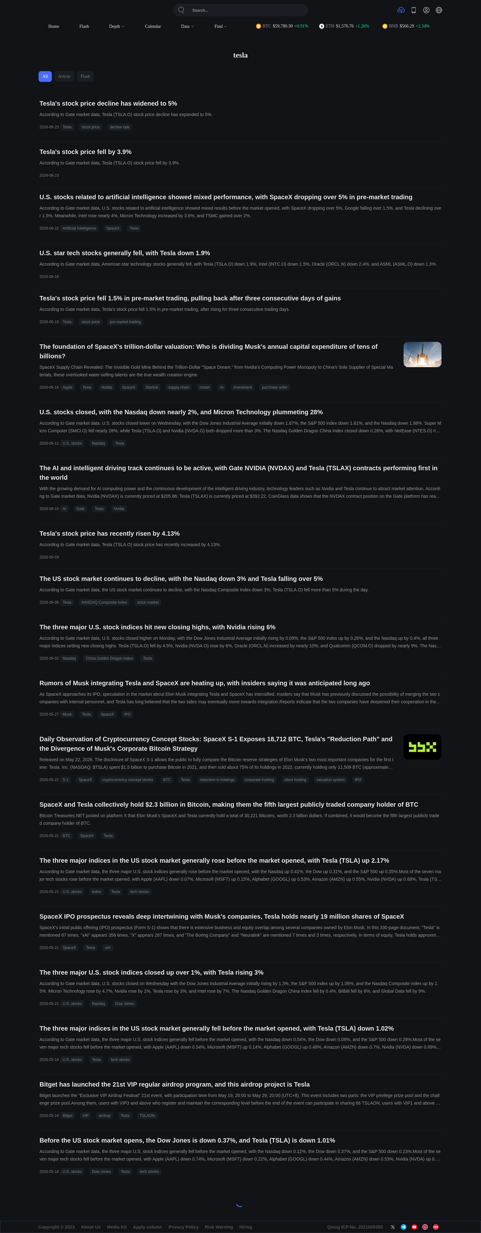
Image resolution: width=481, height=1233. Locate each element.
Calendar (153, 26)
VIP (85, 1115)
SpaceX (112, 228)
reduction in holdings (217, 780)
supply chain (178, 387)
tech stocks (139, 892)
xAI (107, 948)
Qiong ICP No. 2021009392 (355, 1227)
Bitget (67, 1115)
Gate (80, 509)
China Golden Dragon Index (109, 658)
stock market (148, 602)
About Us (90, 1227)
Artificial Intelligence (79, 228)
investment (243, 387)
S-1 (66, 780)
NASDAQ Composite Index (104, 602)
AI (221, 387)
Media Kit (117, 1227)
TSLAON (147, 1115)
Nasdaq (98, 443)
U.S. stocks (72, 443)
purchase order (275, 387)
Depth (117, 26)
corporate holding (259, 780)
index (96, 892)
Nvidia (106, 387)
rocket (204, 387)
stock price (91, 127)
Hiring (245, 1227)
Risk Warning (219, 1227)
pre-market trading (125, 322)
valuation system (330, 780)
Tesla (67, 127)
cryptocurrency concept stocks (127, 780)
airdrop (104, 1115)
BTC (167, 780)
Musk (67, 714)
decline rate (120, 127)
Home (53, 26)
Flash (84, 26)
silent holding (295, 780)
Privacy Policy (183, 1227)
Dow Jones (124, 1004)
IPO (127, 714)
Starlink (151, 387)
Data (187, 26)
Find (221, 26)
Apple (67, 387)
